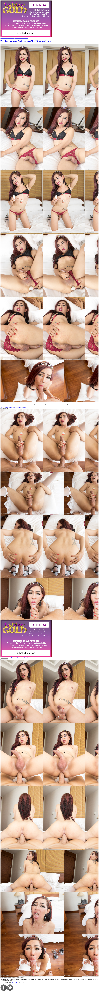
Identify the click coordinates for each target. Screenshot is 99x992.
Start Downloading (4, 408)
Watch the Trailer (4, 659)
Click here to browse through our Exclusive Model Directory (12, 977)
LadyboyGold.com (15, 982)
